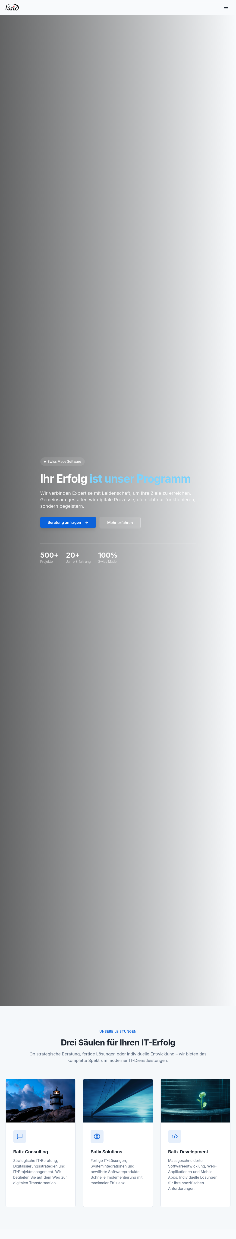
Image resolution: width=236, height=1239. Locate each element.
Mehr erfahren (120, 522)
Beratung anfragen (68, 522)
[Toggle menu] (225, 7)
